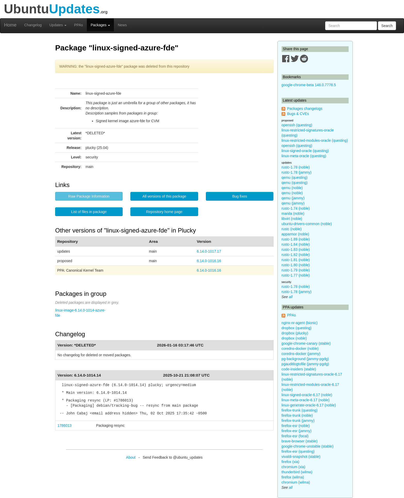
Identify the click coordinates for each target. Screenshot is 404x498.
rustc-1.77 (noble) (296, 275)
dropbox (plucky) (295, 333)
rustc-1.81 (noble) (296, 260)
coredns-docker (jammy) (301, 354)
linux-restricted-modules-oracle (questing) (315, 140)
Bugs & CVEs (298, 114)
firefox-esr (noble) (296, 426)
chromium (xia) (294, 467)
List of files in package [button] (89, 212)
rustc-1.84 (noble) (296, 244)
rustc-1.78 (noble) (296, 167)
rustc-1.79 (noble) (296, 270)
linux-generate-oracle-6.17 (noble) (309, 405)
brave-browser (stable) (300, 441)
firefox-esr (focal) (295, 436)
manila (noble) (293, 213)
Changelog (33, 25)
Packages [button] (100, 25)
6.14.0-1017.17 (209, 251)
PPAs (78, 25)
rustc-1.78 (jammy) (297, 172)
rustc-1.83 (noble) (296, 249)
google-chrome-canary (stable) (306, 343)
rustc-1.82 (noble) (296, 255)
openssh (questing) (297, 125)
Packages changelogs (304, 108)
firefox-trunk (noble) (297, 415)
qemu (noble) (292, 188)
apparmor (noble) (295, 234)
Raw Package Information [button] (89, 196)
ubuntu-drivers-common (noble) (307, 224)
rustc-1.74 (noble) (296, 208)
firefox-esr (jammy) (297, 431)
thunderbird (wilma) (297, 472)
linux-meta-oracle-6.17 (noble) (306, 400)
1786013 (64, 425)
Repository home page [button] (164, 212)
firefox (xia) (290, 462)
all (290, 297)
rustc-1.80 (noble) (296, 265)
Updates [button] (57, 25)
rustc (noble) (292, 229)
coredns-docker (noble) (300, 348)
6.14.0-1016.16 (209, 261)
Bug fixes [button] (239, 196)
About (131, 457)
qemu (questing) (295, 177)
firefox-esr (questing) (298, 451)
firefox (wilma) (293, 477)
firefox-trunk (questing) (300, 410)
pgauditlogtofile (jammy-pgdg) (305, 364)
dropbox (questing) (297, 328)
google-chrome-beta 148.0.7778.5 (309, 85)
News (122, 25)
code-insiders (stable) (299, 369)
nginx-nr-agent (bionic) (300, 323)
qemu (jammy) (293, 198)
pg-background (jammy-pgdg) (305, 359)
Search (387, 26)
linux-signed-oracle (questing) (305, 151)
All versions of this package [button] (164, 196)
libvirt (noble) (292, 219)
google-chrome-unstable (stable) (308, 446)
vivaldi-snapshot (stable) (301, 457)
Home (10, 25)
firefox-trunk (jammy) (298, 421)
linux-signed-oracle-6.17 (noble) (307, 395)
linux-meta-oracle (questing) (304, 156)
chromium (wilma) (296, 482)
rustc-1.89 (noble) (296, 239)
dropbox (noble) (294, 338)
